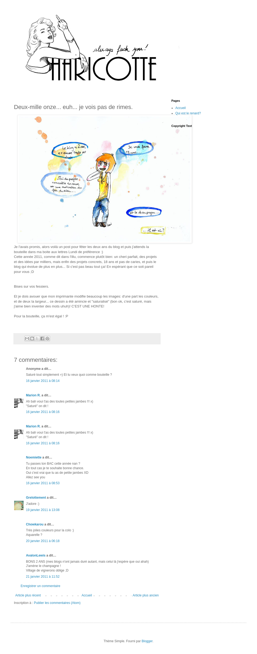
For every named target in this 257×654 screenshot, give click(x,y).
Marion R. (33, 395)
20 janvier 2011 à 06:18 (42, 541)
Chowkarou (34, 524)
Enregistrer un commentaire (40, 586)
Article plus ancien (146, 595)
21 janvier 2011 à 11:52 (42, 576)
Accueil (87, 595)
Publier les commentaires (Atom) (57, 603)
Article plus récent (28, 595)
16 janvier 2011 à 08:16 (42, 412)
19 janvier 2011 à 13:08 (42, 510)
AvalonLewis (36, 555)
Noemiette (33, 457)
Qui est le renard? (188, 113)
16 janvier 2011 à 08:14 (42, 381)
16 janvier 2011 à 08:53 (42, 483)
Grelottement (36, 497)
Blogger (147, 641)
